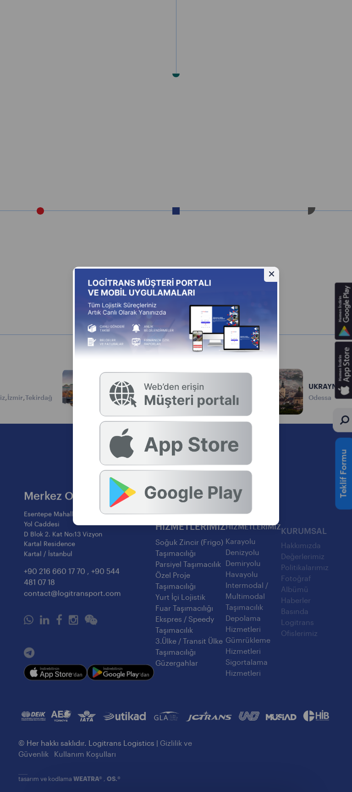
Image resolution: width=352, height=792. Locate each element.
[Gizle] (271, 274)
